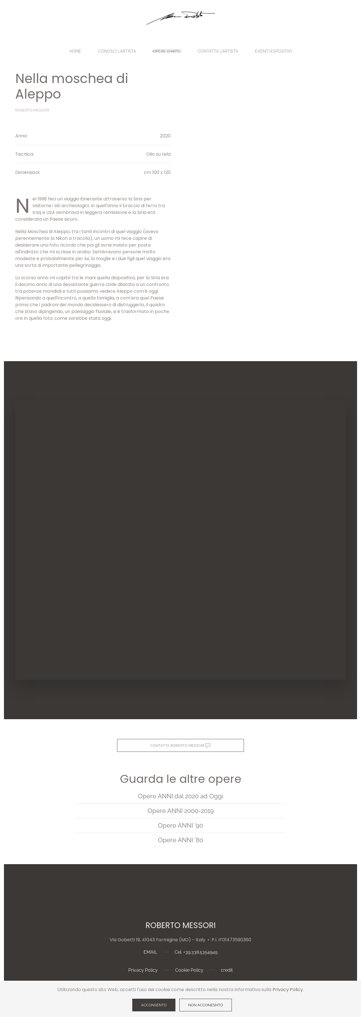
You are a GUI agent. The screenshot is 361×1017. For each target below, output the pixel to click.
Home (75, 51)
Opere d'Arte (167, 51)
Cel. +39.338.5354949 (196, 952)
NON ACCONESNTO (205, 1005)
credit (227, 970)
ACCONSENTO (154, 1005)
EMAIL (150, 952)
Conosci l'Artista (117, 51)
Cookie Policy (189, 970)
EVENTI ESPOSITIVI (273, 51)
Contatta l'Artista (218, 51)
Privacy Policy (143, 970)
